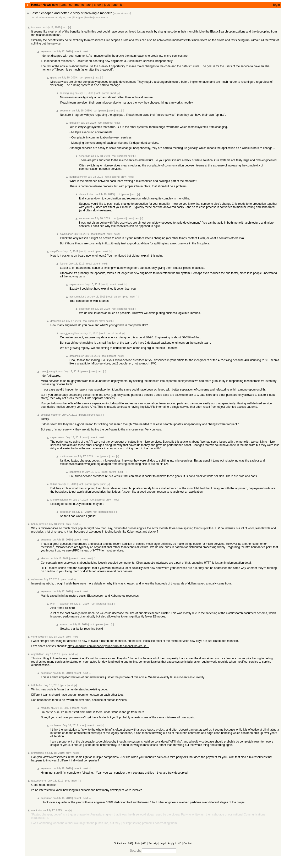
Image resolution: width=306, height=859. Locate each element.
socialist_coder (49, 414)
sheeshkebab (86, 194)
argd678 (36, 654)
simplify (54, 251)
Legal (163, 843)
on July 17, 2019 (63, 17)
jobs (107, 4)
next (65, 27)
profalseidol (37, 752)
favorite (89, 17)
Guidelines (120, 843)
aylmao (35, 579)
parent (77, 51)
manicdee (36, 810)
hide (75, 17)
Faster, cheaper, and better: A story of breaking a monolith (71, 13)
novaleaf (65, 233)
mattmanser (66, 456)
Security (153, 843)
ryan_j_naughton (69, 333)
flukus (53, 484)
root (81, 77)
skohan (45, 558)
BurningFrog (67, 93)
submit (117, 4)
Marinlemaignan (59, 499)
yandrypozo (37, 636)
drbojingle (55, 320)
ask (89, 4)
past (63, 4)
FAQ (130, 843)
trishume (36, 27)
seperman (49, 17)
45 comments (101, 17)
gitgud (53, 77)
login (276, 4)
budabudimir (77, 176)
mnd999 (45, 707)
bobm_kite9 (37, 524)
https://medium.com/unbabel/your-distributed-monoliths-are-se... (108, 646)
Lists (137, 843)
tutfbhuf (35, 685)
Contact (187, 843)
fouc (62, 263)
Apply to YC (174, 843)
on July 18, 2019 (67, 77)
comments (76, 4)
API (144, 843)
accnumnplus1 (78, 296)
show (97, 4)
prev (111, 110)
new (55, 4)
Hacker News (41, 4)
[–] (69, 27)
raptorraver (37, 780)
